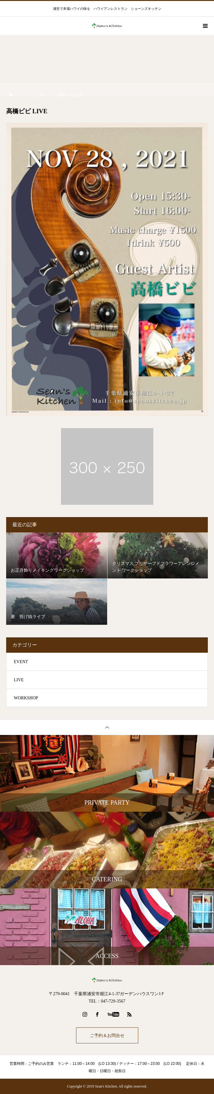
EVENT (21, 661)
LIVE (19, 680)
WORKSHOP (26, 698)
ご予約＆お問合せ (107, 1035)
